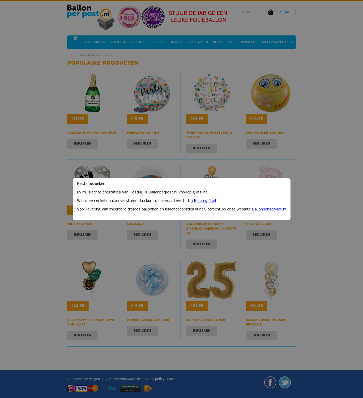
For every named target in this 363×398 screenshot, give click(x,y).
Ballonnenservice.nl (269, 209)
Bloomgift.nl (205, 201)
